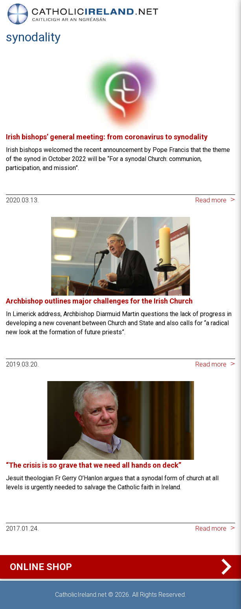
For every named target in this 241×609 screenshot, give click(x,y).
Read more (210, 200)
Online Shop (122, 567)
